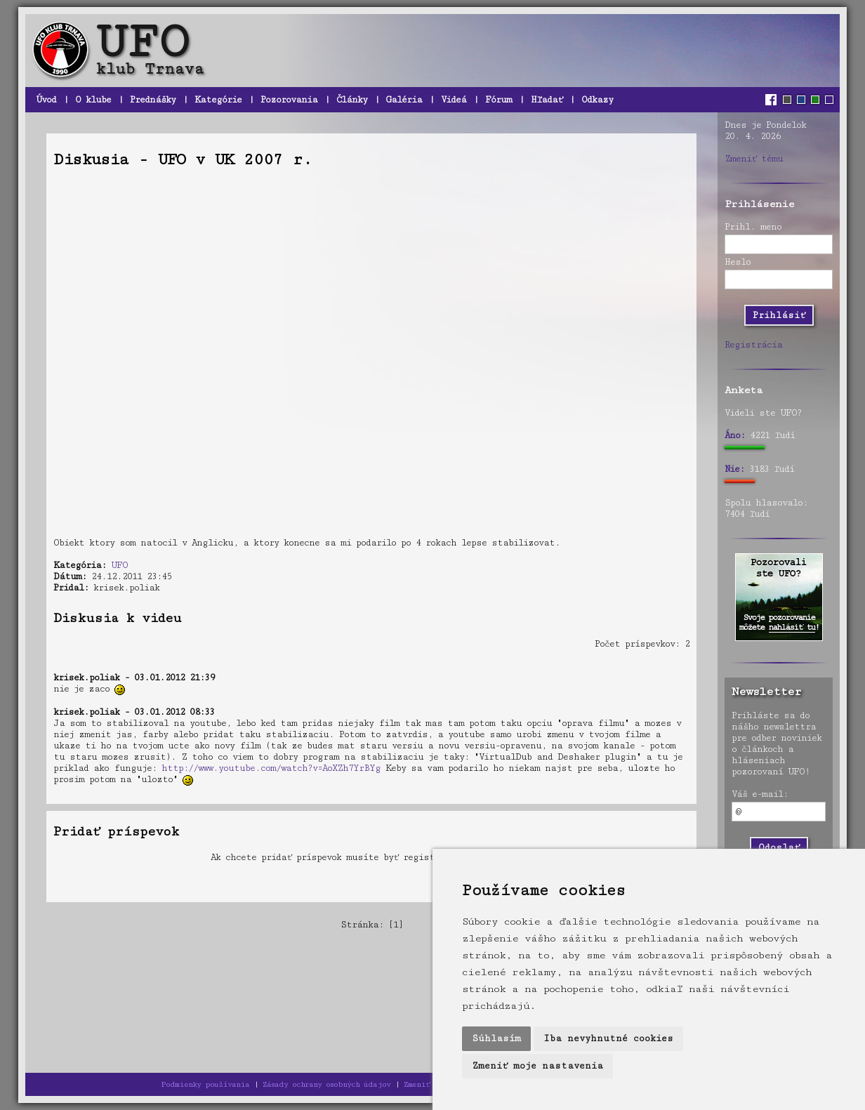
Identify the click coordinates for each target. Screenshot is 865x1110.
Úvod (46, 99)
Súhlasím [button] (496, 1038)
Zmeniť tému (754, 158)
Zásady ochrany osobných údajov (326, 1084)
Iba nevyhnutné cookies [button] (608, 1038)
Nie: (734, 469)
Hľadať (546, 99)
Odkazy (597, 99)
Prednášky (153, 99)
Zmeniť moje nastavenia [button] (537, 1065)
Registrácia (753, 344)
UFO (119, 565)
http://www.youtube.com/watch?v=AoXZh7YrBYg (271, 768)
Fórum (498, 99)
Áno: (735, 435)
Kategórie (218, 99)
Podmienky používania (205, 1084)
